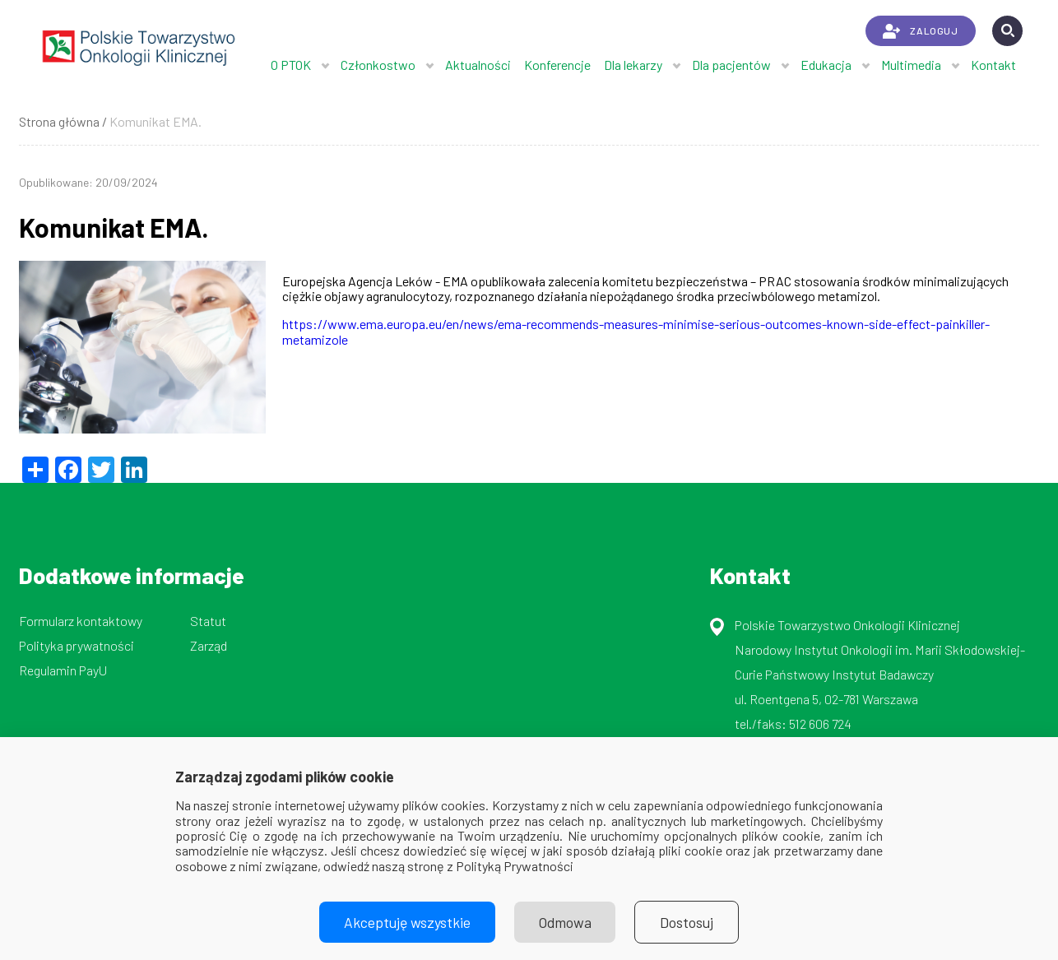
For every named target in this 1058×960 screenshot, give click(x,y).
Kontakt (993, 64)
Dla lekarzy (633, 64)
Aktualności (478, 64)
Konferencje (557, 64)
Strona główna (59, 121)
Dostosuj (687, 922)
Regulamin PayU (63, 670)
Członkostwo (378, 64)
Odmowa (565, 922)
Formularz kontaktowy (80, 620)
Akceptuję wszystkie (407, 922)
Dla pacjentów (731, 64)
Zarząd (208, 645)
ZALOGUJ (920, 31)
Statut (208, 620)
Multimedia (911, 64)
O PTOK (291, 64)
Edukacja (826, 64)
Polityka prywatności (76, 645)
